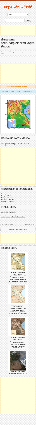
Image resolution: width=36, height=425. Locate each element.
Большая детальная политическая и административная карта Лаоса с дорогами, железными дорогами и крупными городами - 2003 (18, 277)
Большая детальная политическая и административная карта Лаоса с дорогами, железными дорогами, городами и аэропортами (18, 309)
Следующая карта (29, 224)
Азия (7, 52)
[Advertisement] (18, 30)
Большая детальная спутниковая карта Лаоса (18, 372)
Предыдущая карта (7, 224)
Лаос (11, 52)
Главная (3, 52)
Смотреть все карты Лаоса (18, 229)
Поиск (28, 20)
